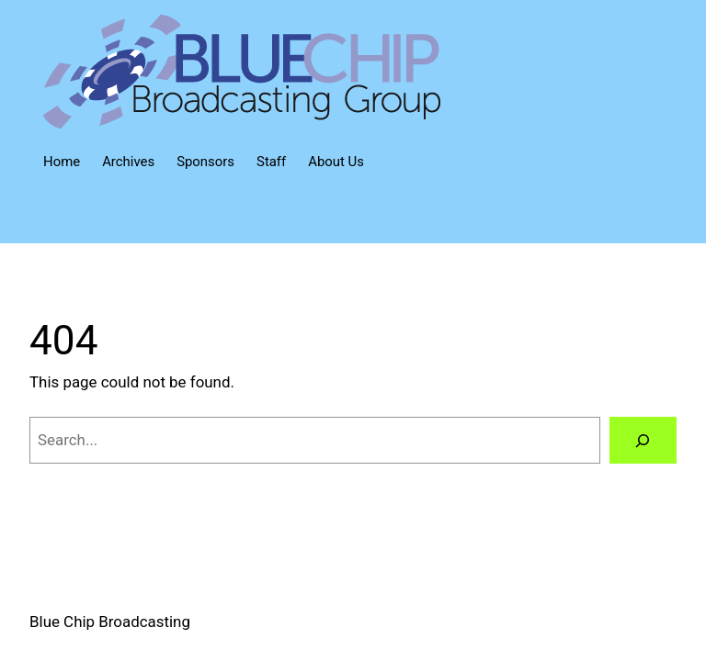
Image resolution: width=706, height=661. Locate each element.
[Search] (643, 440)
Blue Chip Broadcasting (109, 621)
